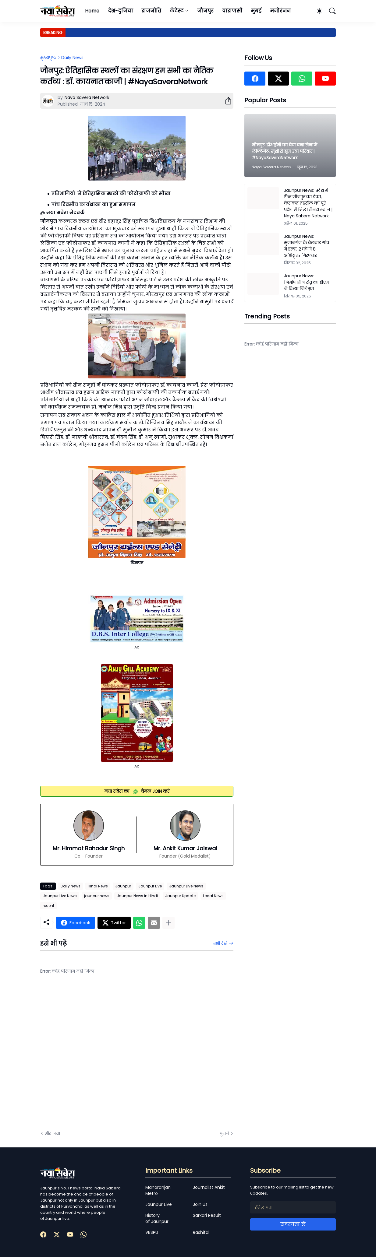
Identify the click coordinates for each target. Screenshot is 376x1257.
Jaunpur (123, 886)
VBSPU (151, 1232)
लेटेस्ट (177, 10)
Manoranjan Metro (158, 1190)
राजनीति (151, 10)
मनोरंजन (280, 10)
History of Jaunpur (156, 1218)
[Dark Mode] (316, 11)
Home (92, 10)
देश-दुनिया (120, 10)
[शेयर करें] (226, 101)
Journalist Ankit (209, 1187)
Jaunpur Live (150, 886)
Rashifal (201, 1232)
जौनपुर (205, 10)
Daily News (72, 57)
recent (48, 905)
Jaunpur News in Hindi (137, 895)
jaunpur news (96, 895)
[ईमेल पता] (293, 1207)
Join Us (200, 1204)
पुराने (224, 1133)
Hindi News (98, 886)
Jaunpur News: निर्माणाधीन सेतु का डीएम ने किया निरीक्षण (306, 282)
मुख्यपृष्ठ (48, 57)
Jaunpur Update (180, 895)
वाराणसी (232, 10)
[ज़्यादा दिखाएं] (168, 923)
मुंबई (256, 10)
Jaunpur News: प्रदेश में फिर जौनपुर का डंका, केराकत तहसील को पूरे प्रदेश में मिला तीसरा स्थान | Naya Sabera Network (308, 203)
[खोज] (330, 11)
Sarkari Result (207, 1215)
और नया (52, 1133)
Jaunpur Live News (186, 886)
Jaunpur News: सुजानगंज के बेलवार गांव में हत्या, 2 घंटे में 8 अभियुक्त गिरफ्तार (306, 245)
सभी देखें (219, 943)
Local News (213, 895)
